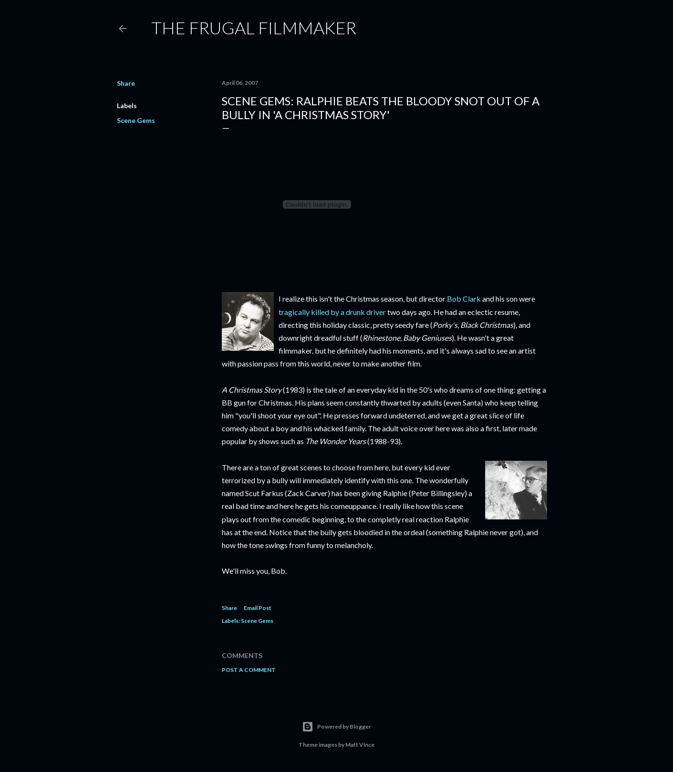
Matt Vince (359, 744)
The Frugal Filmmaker (253, 27)
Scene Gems (136, 120)
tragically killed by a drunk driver (332, 311)
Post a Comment (249, 669)
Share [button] (126, 83)
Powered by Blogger (336, 726)
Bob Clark (464, 298)
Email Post (257, 607)
